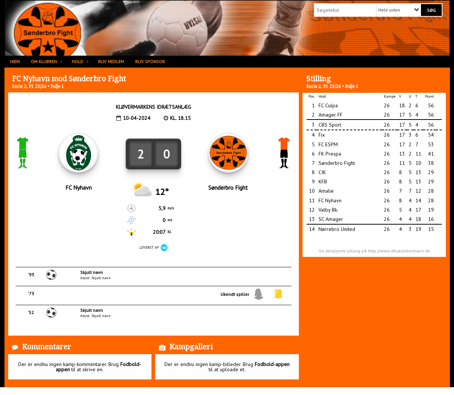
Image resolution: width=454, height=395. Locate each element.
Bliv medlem (111, 61)
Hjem (15, 61)
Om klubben (46, 61)
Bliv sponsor (150, 61)
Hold (79, 61)
